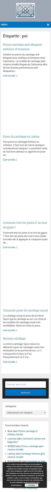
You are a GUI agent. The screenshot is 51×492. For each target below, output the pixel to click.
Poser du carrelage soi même (21, 136)
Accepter (31, 485)
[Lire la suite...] (10, 75)
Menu (4, 24)
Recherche (25, 393)
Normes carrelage (14, 338)
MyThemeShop (30, 488)
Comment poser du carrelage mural (25, 310)
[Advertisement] (25, 107)
